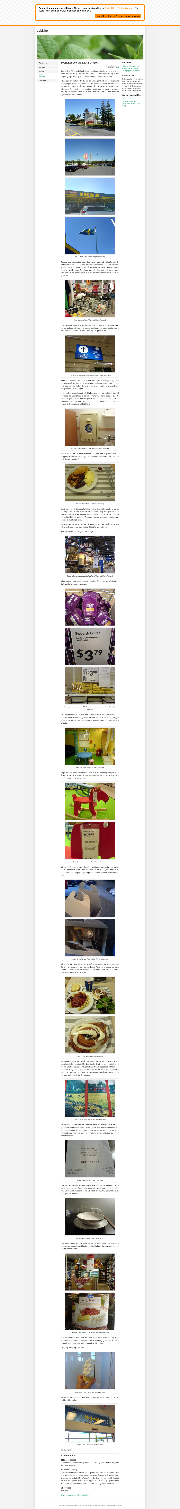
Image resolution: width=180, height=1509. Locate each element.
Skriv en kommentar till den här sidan (75, 1495)
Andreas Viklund (100, 1505)
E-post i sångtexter (129, 101)
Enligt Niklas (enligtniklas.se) (119, 8)
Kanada (117, 67)
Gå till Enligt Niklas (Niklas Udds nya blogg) (118, 16)
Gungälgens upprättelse (131, 71)
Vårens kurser (128, 99)
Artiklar (41, 72)
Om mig (42, 67)
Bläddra (42, 76)
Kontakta (42, 80)
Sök (40, 75)
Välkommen (43, 63)
